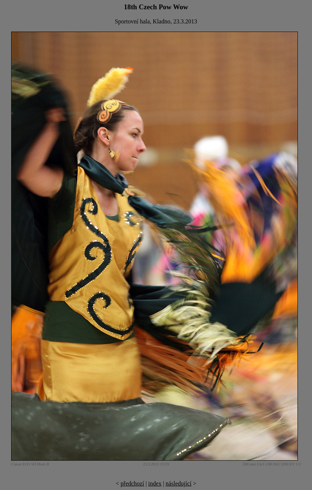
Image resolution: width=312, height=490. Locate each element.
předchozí (132, 483)
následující (178, 483)
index (155, 483)
